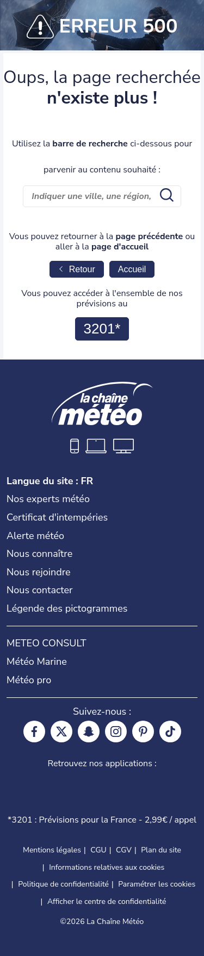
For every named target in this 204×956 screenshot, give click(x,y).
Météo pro (29, 679)
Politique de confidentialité (63, 884)
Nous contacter (40, 589)
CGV (124, 850)
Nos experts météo (48, 498)
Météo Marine (37, 661)
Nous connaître (39, 553)
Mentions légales (52, 850)
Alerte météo (35, 535)
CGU (98, 850)
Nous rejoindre (39, 572)
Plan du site (161, 850)
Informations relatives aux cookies (106, 867)
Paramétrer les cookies (156, 884)
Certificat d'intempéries (57, 517)
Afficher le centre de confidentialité (106, 901)
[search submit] (165, 196)
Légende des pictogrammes (67, 608)
